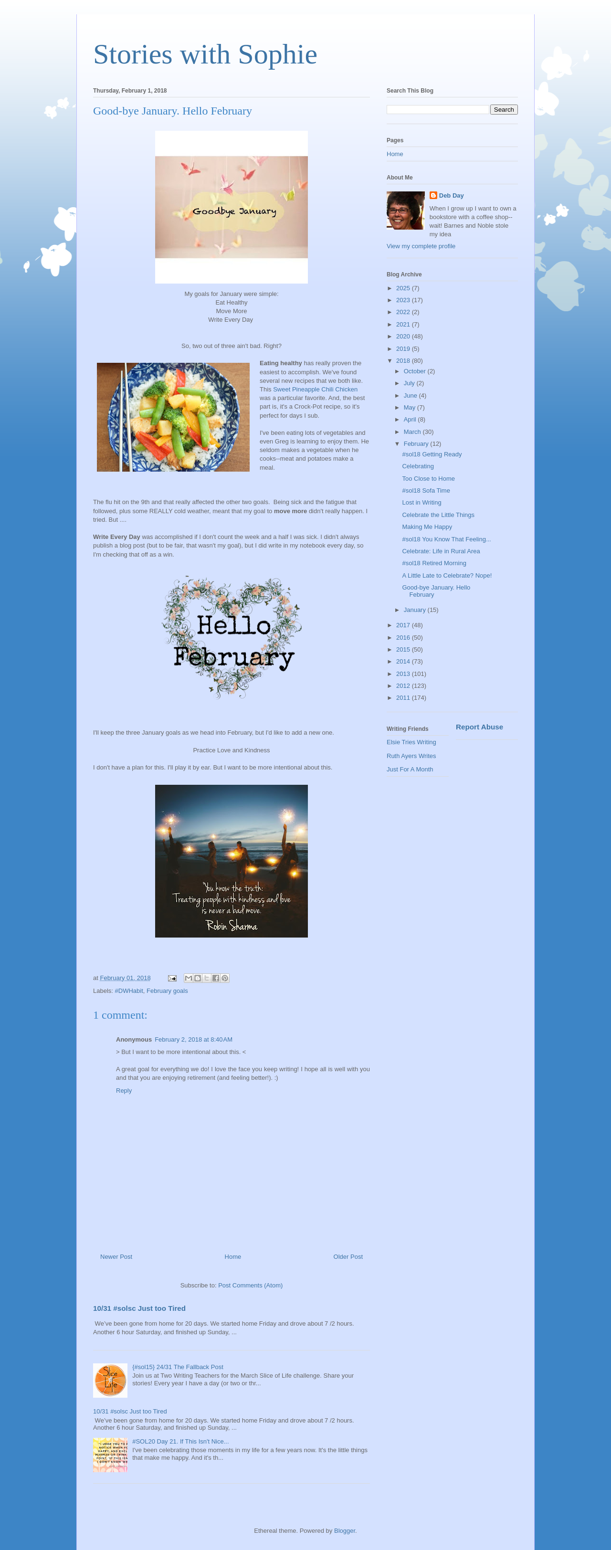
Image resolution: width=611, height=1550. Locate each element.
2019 (404, 348)
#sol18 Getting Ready (432, 454)
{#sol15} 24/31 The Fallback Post (177, 1367)
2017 (404, 625)
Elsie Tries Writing (411, 742)
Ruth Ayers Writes (411, 755)
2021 (404, 324)
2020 (404, 336)
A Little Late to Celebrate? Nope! (447, 575)
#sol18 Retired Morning (434, 563)
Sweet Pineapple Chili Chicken (315, 389)
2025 (404, 288)
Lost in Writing (421, 502)
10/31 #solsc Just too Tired (139, 1308)
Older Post (348, 1256)
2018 (404, 360)
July (410, 383)
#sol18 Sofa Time (426, 490)
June (411, 395)
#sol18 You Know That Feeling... (446, 539)
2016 (404, 637)
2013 (404, 673)
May (410, 407)
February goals (167, 990)
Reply (124, 1090)
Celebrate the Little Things (438, 514)
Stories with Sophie (205, 54)
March (413, 431)
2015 (404, 649)
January (416, 609)
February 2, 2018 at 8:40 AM (193, 1039)
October (416, 371)
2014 (404, 661)
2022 (404, 312)
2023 (404, 300)
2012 (404, 685)
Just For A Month (410, 769)
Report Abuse (479, 727)
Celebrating (418, 466)
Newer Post (116, 1256)
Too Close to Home (428, 478)
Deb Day (451, 195)
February (417, 443)
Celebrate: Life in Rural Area (441, 551)
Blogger (344, 1530)
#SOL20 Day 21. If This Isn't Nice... (180, 1441)
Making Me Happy (427, 526)
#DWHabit (129, 990)
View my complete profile (421, 246)
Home (233, 1256)
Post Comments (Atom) (250, 1285)
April (411, 419)
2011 (404, 697)
